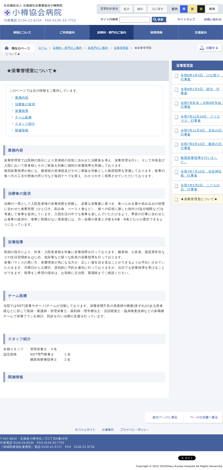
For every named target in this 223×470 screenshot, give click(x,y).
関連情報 (21, 130)
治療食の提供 (25, 104)
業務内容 (21, 97)
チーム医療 (23, 117)
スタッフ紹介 (25, 123)
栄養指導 (21, 111)
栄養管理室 (184, 65)
